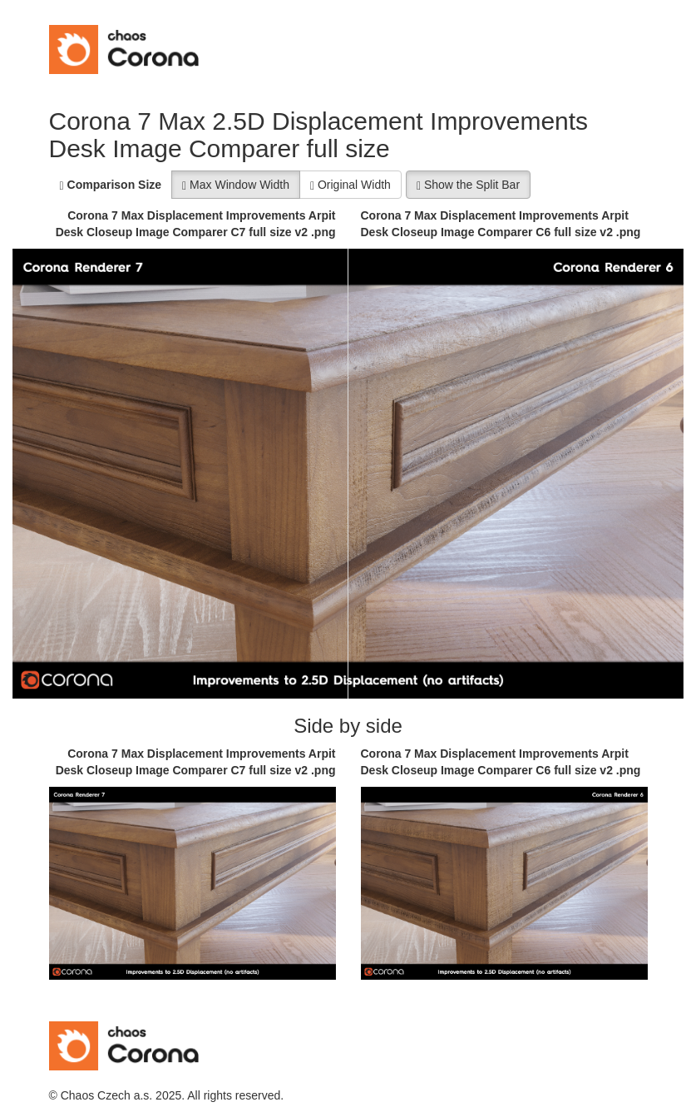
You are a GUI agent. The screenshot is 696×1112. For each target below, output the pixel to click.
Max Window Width (235, 185)
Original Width (350, 185)
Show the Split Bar (468, 185)
